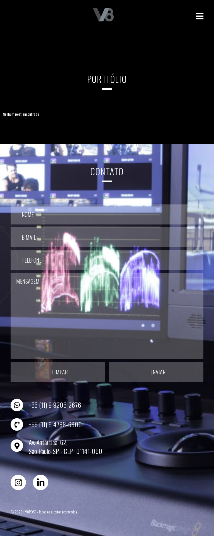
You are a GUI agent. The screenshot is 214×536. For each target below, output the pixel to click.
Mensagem (107, 316)
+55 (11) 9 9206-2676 (55, 405)
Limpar (60, 372)
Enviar (158, 372)
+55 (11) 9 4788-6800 (55, 424)
